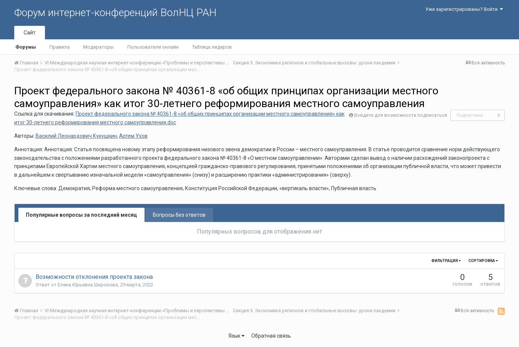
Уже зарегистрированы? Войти (464, 9)
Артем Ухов (133, 136)
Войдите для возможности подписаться (400, 115)
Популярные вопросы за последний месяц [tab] (81, 215)
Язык (236, 336)
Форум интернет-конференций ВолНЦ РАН (115, 12)
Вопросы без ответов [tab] (179, 215)
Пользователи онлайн (153, 47)
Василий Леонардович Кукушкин (76, 136)
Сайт (30, 33)
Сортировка (483, 261)
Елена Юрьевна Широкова (88, 284)
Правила (59, 47)
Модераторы (98, 47)
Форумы (25, 47)
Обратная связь (271, 336)
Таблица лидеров (212, 47)
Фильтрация (446, 261)
